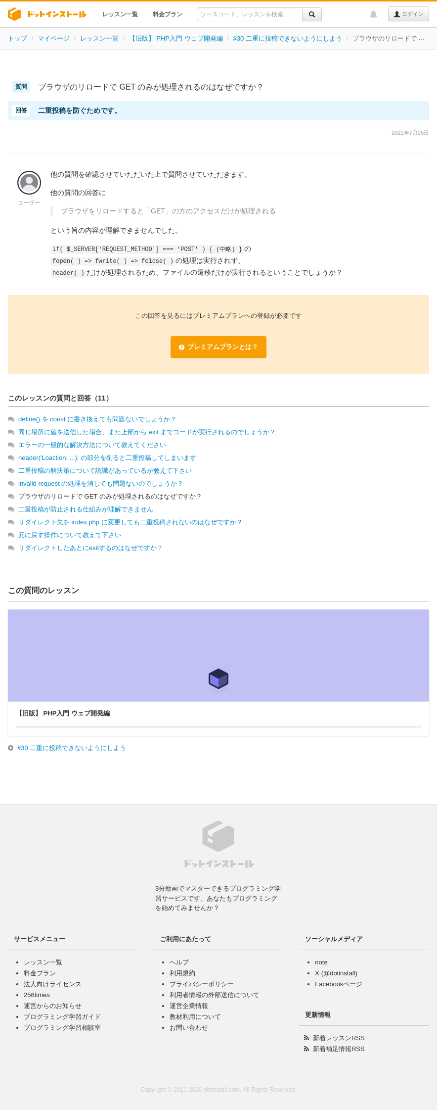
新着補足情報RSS (339, 1049)
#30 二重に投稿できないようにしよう (287, 38)
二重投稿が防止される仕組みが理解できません (85, 509)
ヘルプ (179, 962)
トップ (17, 38)
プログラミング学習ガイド (62, 1016)
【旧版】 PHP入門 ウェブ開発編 (176, 38)
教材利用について (195, 1016)
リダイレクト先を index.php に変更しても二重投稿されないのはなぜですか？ (130, 522)
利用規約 (182, 973)
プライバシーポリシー (202, 984)
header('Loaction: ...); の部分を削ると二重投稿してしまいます (107, 457)
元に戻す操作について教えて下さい (69, 535)
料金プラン (167, 14)
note (321, 962)
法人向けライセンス (53, 984)
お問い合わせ (189, 1027)
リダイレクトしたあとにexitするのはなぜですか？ (90, 548)
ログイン (408, 14)
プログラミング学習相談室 (62, 1027)
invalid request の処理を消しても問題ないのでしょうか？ (100, 483)
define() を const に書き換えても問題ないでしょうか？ (97, 419)
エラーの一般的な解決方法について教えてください (92, 445)
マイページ (54, 38)
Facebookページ (338, 984)
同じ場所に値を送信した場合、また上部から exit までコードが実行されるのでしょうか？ (147, 432)
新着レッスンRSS (339, 1038)
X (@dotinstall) (336, 973)
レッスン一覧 (120, 14)
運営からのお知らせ (53, 1005)
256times (37, 995)
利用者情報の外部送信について (215, 995)
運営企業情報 (189, 1005)
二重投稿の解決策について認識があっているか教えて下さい (105, 470)
